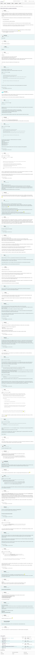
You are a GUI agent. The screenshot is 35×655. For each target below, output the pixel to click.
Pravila (1, 652)
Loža (5, 639)
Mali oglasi (8, 3)
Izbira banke (4, 643)
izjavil (9, 72)
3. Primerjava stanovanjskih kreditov (6, 597)
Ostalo (20, 3)
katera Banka (3, 611)
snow (2, 374)
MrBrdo (5, 10)
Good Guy (5, 35)
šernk (27, 646)
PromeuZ (5, 117)
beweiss (28, 638)
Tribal (5, 52)
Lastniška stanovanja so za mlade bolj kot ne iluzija (8, 454)
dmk (2, 641)
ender (5, 356)
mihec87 (5, 322)
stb (4, 200)
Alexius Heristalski (7, 621)
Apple (5, 389)
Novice (2, 3)
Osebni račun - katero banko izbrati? (6, 612)
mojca (2, 365)
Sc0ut (6, 88)
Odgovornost (25, 652)
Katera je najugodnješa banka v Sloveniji (8, 646)
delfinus (5, 592)
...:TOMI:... (5, 46)
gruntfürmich (6, 461)
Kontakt (13, 653)
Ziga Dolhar (5, 91)
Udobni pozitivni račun (10, 493)
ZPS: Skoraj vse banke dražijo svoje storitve (7, 513)
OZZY (2, 551)
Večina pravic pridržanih (15, 652)
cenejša (13, 340)
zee (2, 644)
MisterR (5, 303)
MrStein (28, 643)
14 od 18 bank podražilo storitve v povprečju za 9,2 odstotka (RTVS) (12, 509)
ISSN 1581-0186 (26, 653)
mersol (5, 350)
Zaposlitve (16, 3)
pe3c (4, 123)
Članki (12, 3)
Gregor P (5, 192)
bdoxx (5, 445)
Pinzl (4, 255)
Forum (5, 3)
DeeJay (5, 490)
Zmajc (5, 226)
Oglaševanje (2, 653)
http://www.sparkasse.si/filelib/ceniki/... (6, 589)
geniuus (5, 235)
